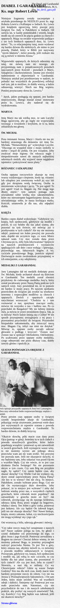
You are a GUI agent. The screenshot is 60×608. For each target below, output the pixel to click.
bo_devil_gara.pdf (46, 9)
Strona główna (9, 603)
